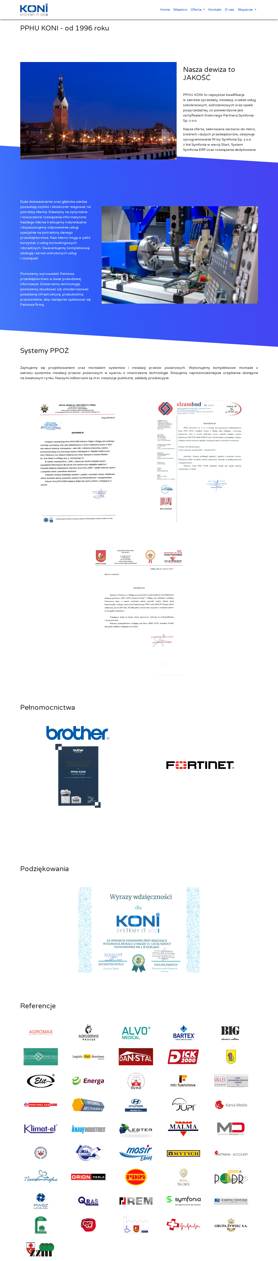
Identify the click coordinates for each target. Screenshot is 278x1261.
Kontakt (214, 10)
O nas (229, 10)
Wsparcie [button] (246, 10)
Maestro (180, 10)
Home (165, 10)
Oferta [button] (196, 10)
